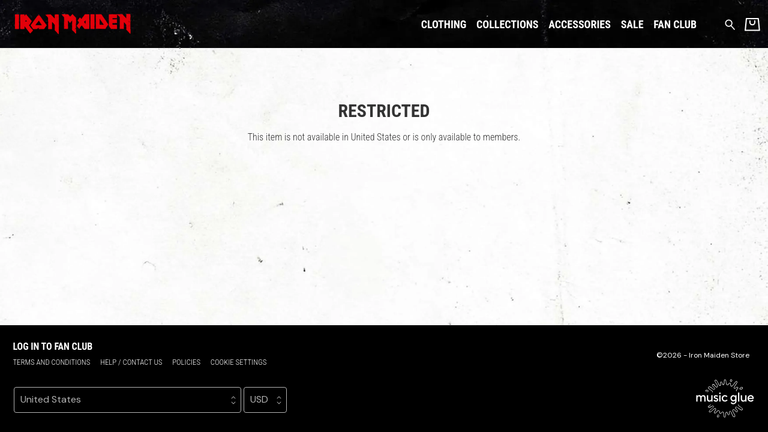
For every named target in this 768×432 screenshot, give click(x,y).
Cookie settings (239, 362)
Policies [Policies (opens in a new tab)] (186, 362)
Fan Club (675, 24)
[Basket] (752, 24)
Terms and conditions (51, 362)
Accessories (579, 24)
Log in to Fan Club (52, 346)
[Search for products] (730, 23)
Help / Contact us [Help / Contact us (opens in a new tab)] (131, 362)
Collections (507, 24)
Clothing (444, 24)
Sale (632, 24)
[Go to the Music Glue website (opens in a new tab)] (725, 398)
